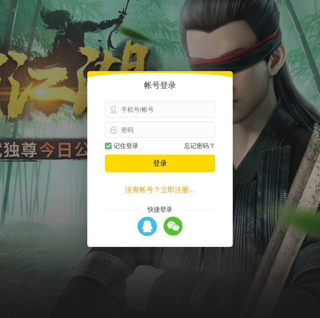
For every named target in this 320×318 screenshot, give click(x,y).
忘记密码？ (199, 145)
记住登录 (121, 145)
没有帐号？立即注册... (159, 189)
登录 (160, 163)
